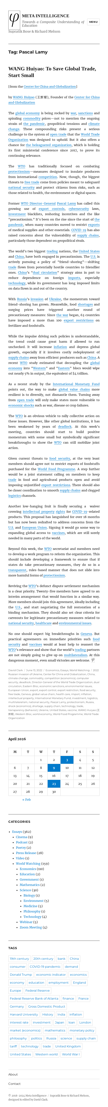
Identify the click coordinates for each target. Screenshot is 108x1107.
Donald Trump (21, 974)
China (19, 256)
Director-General (38, 203)
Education (27, 874)
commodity (31, 118)
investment (17, 214)
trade (12, 267)
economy (17, 982)
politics (36, 1038)
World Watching (79, 670)
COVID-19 (78, 230)
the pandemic (34, 124)
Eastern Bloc (30, 686)
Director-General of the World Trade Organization (62, 682)
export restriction (68, 690)
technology (16, 283)
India (61, 1014)
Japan (59, 1022)
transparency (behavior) (23, 710)
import (75, 694)
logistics (14, 496)
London (85, 1022)
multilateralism (75, 655)
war (73, 113)
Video (20, 858)
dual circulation (45, 272)
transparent (17, 570)
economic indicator (51, 974)
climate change (18, 678)
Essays (64, 670)
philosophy (18, 1038)
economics (78, 974)
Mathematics (30, 885)
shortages (85, 304)
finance (68, 998)
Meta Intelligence (45, 15)
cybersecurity (79, 209)
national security (21, 187)
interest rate (19, 1022)
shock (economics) (19, 706)
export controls (52, 209)
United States (89, 251)
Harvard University (24, 1014)
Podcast (22, 842)
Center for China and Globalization (50, 86)
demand (71, 966)
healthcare (43, 623)
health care (63, 694)
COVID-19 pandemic (45, 966)
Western (39, 368)
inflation (60, 347)
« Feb (26, 800)
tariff (13, 1046)
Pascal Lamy (66, 203)
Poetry (21, 848)
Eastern (64, 368)
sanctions (85, 113)
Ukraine (55, 299)
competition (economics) (60, 678)
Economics (52, 670)
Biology (29, 895)
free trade (31, 182)
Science (25, 890)
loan (72, 1022)
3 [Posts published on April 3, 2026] (67, 760)
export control (47, 690)
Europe (15, 990)
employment (59, 982)
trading (52, 251)
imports (74, 278)
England (79, 982)
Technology (32, 917)
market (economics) (25, 1030)
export (34, 690)
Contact (14, 1084)
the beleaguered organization (49, 145)
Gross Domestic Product (46, 1006)
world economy (42, 714)
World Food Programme (56, 469)
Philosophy (32, 911)
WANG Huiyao (24, 97)
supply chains (88, 235)
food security (59, 458)
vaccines (58, 533)
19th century (19, 959)
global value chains (74, 389)
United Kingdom (68, 1046)
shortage (37, 706)
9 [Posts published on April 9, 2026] (54, 768)
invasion (37, 299)
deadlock (65, 426)
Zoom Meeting (31, 927)
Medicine (30, 906)
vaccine (72, 710)
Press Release (26, 853)
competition (48, 177)
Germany (17, 1006)
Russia (22, 299)
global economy (27, 113)
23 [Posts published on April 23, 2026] (54, 784)
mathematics (55, 1030)
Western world (46, 1054)
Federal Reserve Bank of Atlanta (34, 998)
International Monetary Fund (76, 384)
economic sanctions (51, 686)
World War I (71, 1054)
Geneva (86, 634)
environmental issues (75, 623)
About (13, 1074)
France (83, 998)
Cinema (21, 837)
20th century (43, 959)
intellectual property (38, 511)
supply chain (52, 706)
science (66, 1038)
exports (94, 225)
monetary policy (82, 1030)
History (47, 1014)
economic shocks (21, 405)
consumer (17, 966)
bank (61, 959)
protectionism (19, 171)
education (36, 982)
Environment (34, 901)
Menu (93, 21)
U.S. (93, 256)
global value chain (43, 694)
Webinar (26, 922)
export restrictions (79, 320)
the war (62, 315)
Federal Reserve (37, 990)
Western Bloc (23, 714)
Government (29, 879)
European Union (34, 527)
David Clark (15, 670)
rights (60, 511)
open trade (58, 134)
